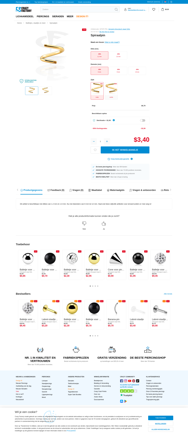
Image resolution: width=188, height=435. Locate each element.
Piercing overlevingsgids (154, 389)
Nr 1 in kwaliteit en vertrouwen (63, 2)
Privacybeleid (71, 431)
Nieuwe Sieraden (21, 389)
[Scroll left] (170, 190)
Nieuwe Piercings (22, 383)
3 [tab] (95, 286)
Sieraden (58, 16)
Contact (148, 381)
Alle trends (168, 294)
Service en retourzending (102, 386)
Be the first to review (106, 32)
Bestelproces (98, 381)
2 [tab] (93, 286)
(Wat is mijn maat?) (112, 42)
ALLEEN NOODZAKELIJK (160, 429)
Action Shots (98, 397)
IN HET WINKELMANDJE (125, 150)
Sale (17, 391)
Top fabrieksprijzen (41, 2)
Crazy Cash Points (100, 391)
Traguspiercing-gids (152, 399)
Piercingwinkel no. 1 (23, 2)
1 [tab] (90, 286)
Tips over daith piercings (154, 397)
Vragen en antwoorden (153, 383)
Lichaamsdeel (25, 16)
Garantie (97, 389)
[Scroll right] (17, 190)
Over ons (97, 394)
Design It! (82, 16)
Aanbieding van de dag (23, 386)
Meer (70, 16)
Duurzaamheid (99, 399)
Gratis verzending (84, 2)
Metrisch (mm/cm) (153, 2)
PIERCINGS (43, 16)
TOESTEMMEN (160, 418)
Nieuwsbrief (20, 399)
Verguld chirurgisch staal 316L (119, 29)
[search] (77, 9)
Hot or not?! (20, 394)
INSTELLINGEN (160, 424)
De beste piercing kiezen (154, 394)
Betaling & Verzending (101, 383)
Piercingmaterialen (152, 386)
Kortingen (19, 397)
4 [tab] (98, 286)
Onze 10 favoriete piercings (155, 391)
